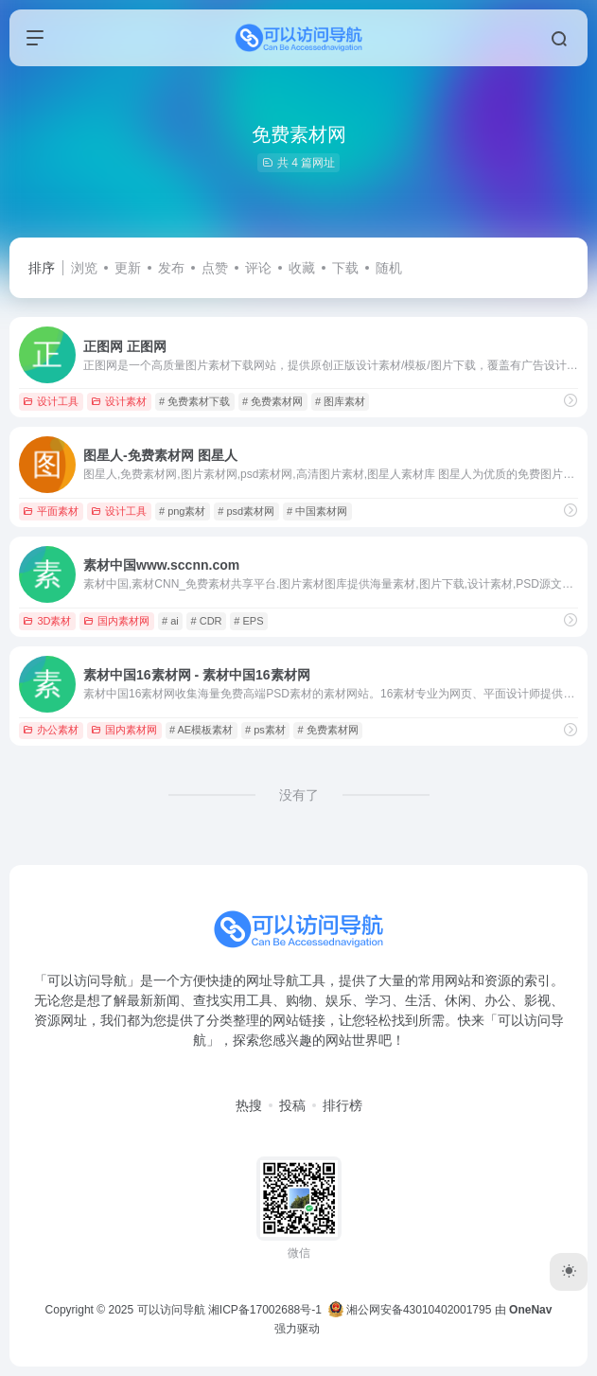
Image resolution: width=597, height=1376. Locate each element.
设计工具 (51, 401)
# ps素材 (265, 729)
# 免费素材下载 (194, 401)
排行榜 (342, 1105)
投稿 (292, 1105)
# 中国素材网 (317, 511)
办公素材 (51, 729)
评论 (258, 267)
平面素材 (51, 511)
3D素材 (47, 620)
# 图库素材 (340, 401)
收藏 (302, 267)
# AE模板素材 (201, 729)
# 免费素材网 (272, 401)
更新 (127, 267)
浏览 (84, 267)
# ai (170, 620)
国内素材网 (116, 620)
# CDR (206, 620)
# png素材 (182, 511)
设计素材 (119, 401)
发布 (171, 267)
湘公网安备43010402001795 (410, 1309)
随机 (389, 267)
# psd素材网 (246, 511)
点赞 (215, 267)
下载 (345, 267)
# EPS (248, 620)
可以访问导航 (171, 1309)
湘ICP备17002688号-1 (265, 1309)
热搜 (249, 1105)
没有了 (299, 795)
